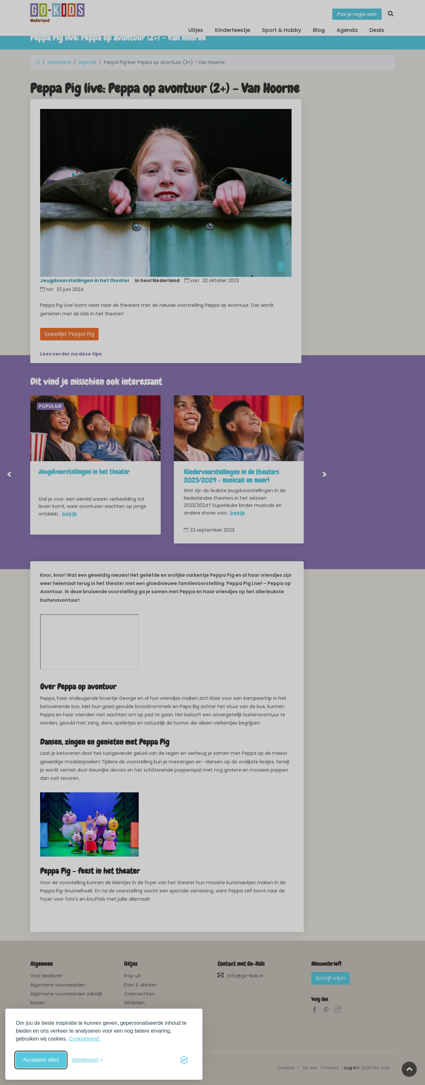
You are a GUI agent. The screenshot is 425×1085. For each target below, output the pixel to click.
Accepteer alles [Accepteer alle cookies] (41, 1060)
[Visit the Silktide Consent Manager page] (184, 1060)
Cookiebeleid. (85, 1039)
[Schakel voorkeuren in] (87, 1060)
